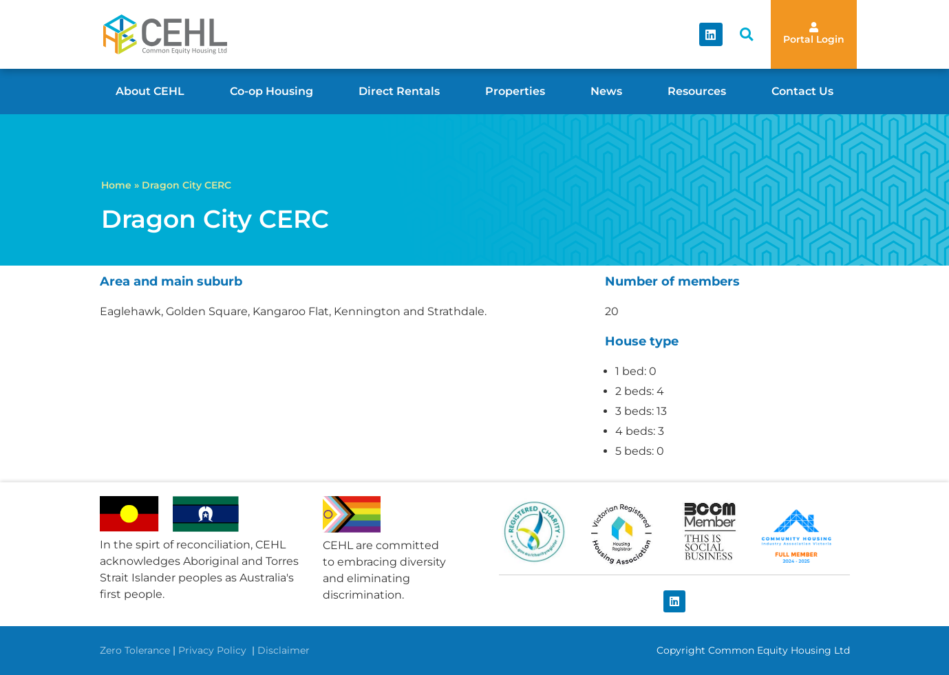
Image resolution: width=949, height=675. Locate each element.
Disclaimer (283, 650)
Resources (697, 91)
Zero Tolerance (135, 650)
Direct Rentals (399, 91)
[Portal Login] (814, 27)
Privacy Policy (213, 650)
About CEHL (150, 91)
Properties (515, 91)
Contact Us (802, 91)
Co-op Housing (271, 91)
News (606, 91)
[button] (746, 35)
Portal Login (813, 39)
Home (116, 185)
